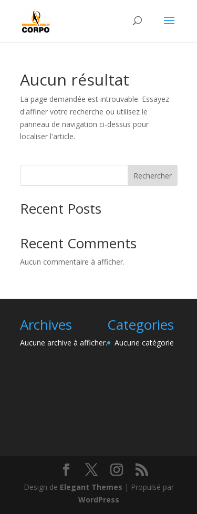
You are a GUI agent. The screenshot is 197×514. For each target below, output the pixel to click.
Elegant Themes (91, 487)
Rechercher (152, 176)
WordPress (98, 500)
